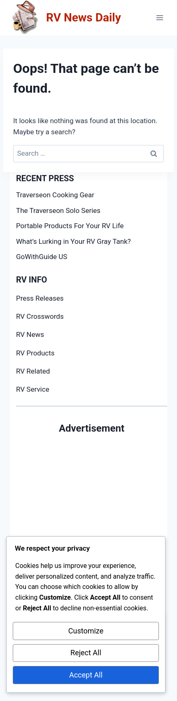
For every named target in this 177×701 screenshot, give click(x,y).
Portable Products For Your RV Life (70, 226)
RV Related (33, 371)
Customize (85, 630)
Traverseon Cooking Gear (55, 195)
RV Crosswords (40, 316)
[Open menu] (159, 17)
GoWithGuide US (41, 256)
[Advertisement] (88, 524)
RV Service (32, 389)
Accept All (85, 675)
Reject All (85, 652)
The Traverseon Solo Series (58, 210)
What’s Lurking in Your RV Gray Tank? (73, 241)
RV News (30, 334)
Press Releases (40, 298)
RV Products (35, 353)
